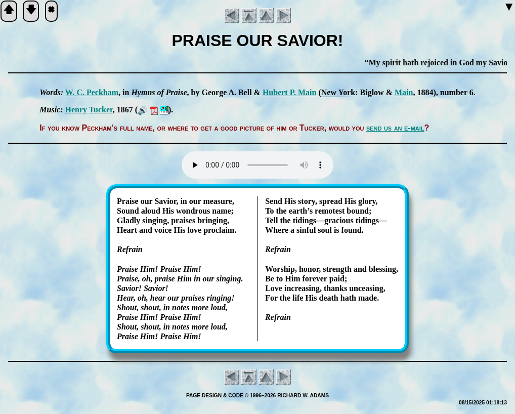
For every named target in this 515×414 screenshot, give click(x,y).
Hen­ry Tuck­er (89, 109)
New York (338, 92)
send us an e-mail (395, 127)
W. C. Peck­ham (91, 92)
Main (404, 92)
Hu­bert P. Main (290, 92)
